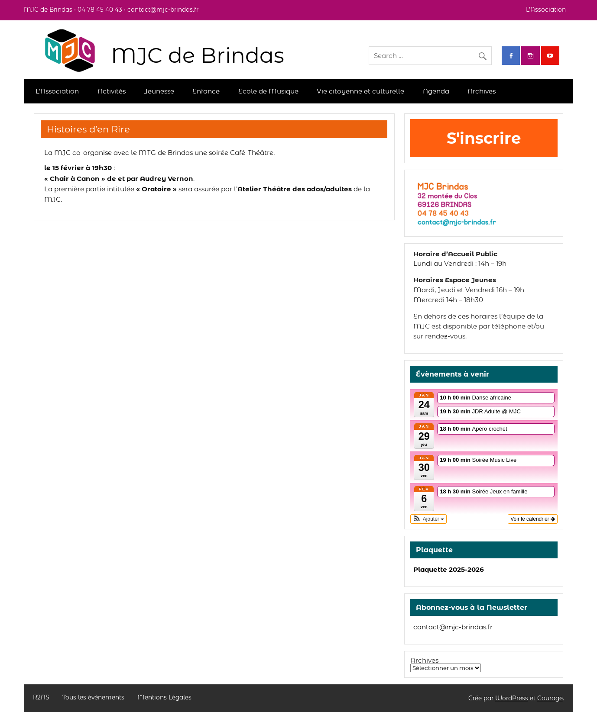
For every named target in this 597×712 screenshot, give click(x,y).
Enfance (206, 91)
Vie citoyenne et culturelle (360, 91)
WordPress (511, 698)
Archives (481, 91)
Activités (111, 91)
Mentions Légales (164, 698)
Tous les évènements (93, 698)
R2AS (41, 698)
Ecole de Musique (268, 91)
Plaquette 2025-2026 (448, 569)
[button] (429, 519)
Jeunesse (159, 91)
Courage (550, 698)
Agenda (436, 91)
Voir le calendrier (532, 519)
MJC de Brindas (197, 55)
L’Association (546, 9)
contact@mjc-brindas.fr (453, 627)
